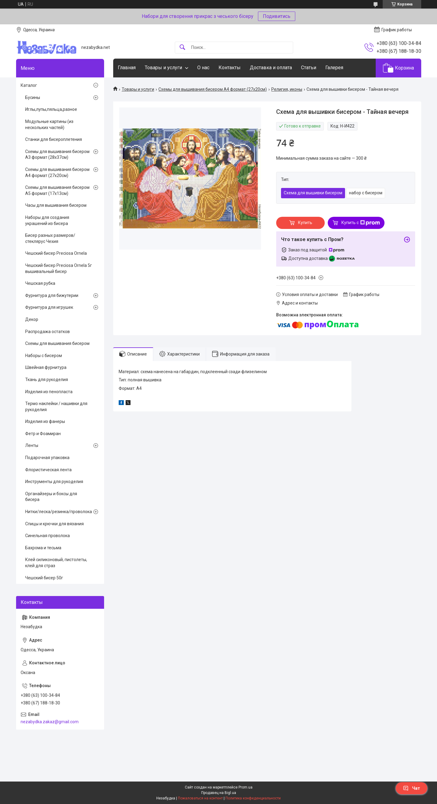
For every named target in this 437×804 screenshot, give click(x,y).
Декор (31, 319)
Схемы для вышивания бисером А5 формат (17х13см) (57, 190)
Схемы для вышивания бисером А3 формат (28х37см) (57, 154)
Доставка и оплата (271, 67)
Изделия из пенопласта (49, 391)
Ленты (31, 445)
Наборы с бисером (43, 355)
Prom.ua (245, 787)
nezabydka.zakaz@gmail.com (50, 721)
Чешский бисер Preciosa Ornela (56, 253)
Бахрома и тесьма (43, 547)
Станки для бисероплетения (53, 139)
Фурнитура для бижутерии (51, 295)
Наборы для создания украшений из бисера (47, 220)
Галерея (334, 67)
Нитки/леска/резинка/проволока (58, 511)
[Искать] (182, 47)
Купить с (360, 223)
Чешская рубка (40, 283)
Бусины (32, 97)
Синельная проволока (47, 535)
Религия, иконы (286, 89)
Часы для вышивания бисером (55, 205)
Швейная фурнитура (45, 367)
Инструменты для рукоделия (54, 481)
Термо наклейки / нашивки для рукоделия (56, 406)
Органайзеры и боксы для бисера (51, 496)
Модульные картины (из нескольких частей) (49, 124)
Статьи (308, 67)
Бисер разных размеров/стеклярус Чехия (50, 238)
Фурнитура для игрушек (49, 307)
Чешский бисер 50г (44, 577)
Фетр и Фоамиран (43, 433)
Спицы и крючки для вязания (54, 523)
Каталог (29, 85)
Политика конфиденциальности (253, 798)
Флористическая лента (48, 469)
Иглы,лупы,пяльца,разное (51, 109)
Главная (127, 67)
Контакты (229, 67)
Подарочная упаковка (47, 457)
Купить (305, 222)
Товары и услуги (163, 67)
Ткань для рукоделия (46, 379)
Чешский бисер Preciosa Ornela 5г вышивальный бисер (58, 268)
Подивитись (276, 16)
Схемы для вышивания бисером (57, 343)
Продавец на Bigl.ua (218, 793)
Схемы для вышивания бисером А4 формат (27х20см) (212, 89)
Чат (411, 788)
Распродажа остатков (47, 331)
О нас (203, 67)
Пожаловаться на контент (200, 798)
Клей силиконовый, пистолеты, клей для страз (56, 562)
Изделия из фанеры (45, 421)
